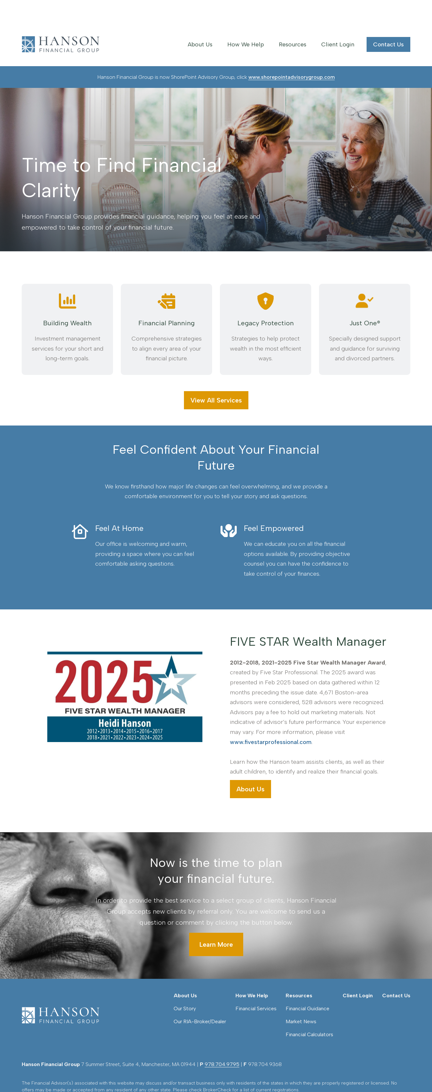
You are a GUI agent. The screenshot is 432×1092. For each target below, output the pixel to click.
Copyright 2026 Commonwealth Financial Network (136, 1074)
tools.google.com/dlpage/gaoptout (150, 1062)
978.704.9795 (222, 968)
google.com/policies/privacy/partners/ (251, 1056)
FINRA (229, 1005)
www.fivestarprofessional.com (271, 719)
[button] (200, 22)
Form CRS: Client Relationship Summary (77, 1036)
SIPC (242, 1005)
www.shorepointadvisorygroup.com (291, 54)
